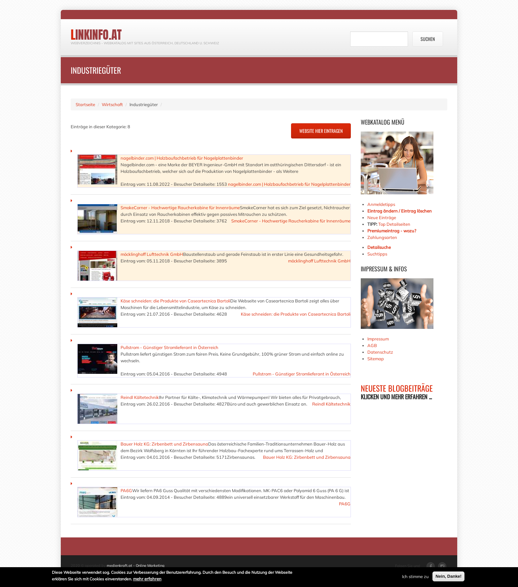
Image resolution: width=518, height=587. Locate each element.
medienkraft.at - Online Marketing (136, 565)
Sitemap (375, 358)
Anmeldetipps (381, 204)
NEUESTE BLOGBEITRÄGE (397, 388)
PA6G (126, 490)
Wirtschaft (112, 104)
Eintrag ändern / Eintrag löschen (399, 211)
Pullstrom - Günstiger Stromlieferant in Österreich (169, 347)
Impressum (378, 338)
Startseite (85, 104)
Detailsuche (379, 247)
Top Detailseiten (394, 224)
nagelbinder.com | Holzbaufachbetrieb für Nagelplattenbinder (182, 158)
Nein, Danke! (448, 576)
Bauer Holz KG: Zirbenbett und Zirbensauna (164, 444)
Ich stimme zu (415, 576)
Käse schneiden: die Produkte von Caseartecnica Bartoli (175, 300)
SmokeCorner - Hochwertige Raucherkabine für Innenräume (180, 207)
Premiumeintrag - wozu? (391, 230)
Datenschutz (380, 352)
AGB (372, 345)
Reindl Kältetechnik (140, 397)
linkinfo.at (96, 35)
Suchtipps (377, 253)
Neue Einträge (381, 217)
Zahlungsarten (382, 237)
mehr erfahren (147, 579)
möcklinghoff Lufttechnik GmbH (152, 254)
